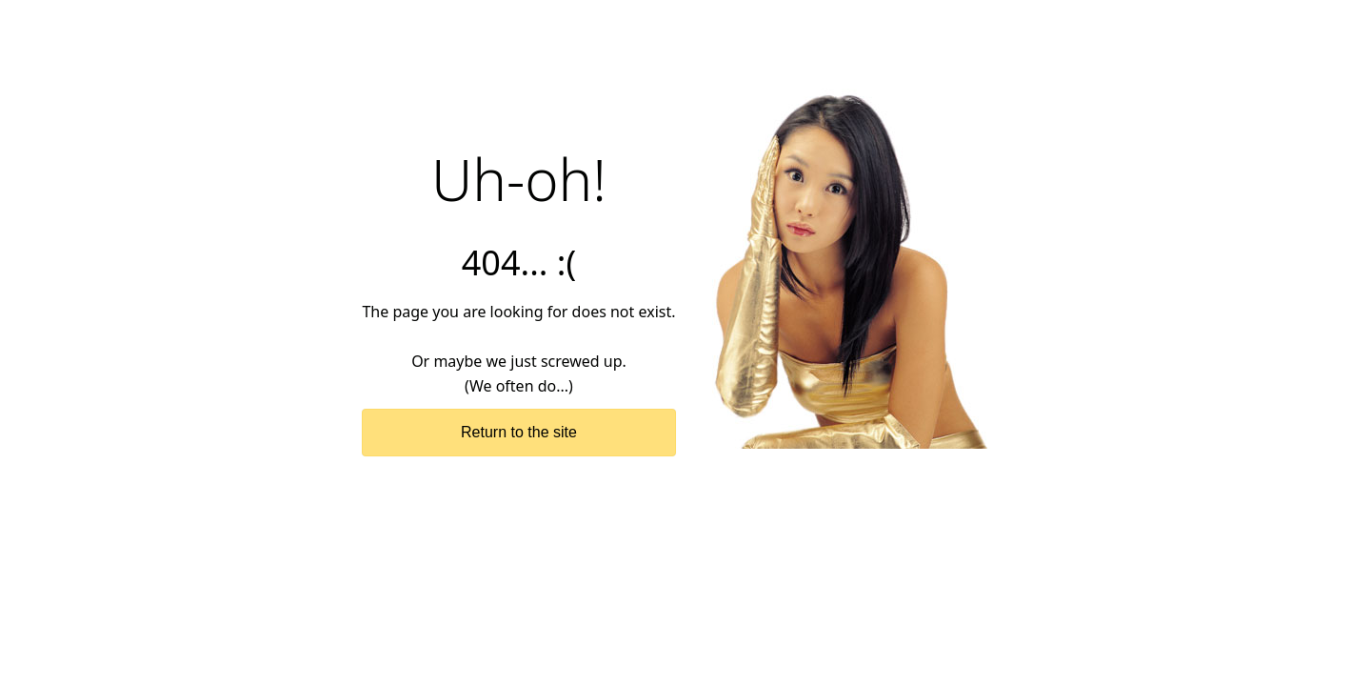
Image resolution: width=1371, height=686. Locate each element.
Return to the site (519, 432)
